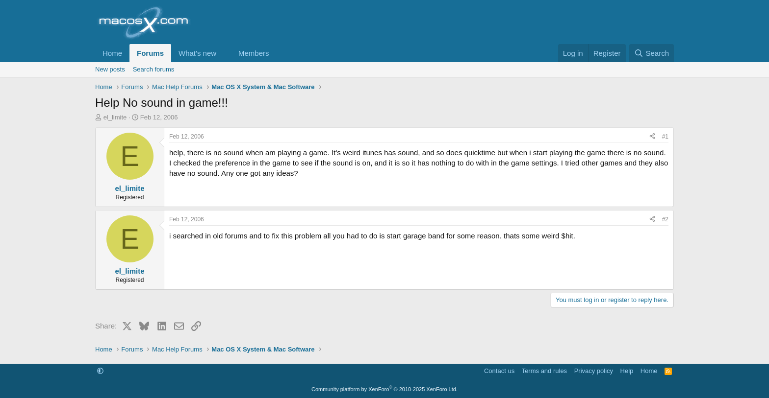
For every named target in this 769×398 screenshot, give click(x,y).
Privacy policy (593, 371)
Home (112, 53)
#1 (665, 136)
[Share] (652, 136)
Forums (150, 53)
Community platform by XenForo (384, 389)
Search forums (154, 69)
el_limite (115, 117)
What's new (197, 53)
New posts (110, 69)
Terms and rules (544, 371)
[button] (224, 53)
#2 (665, 219)
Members (253, 53)
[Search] (651, 53)
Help (627, 371)
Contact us (499, 371)
